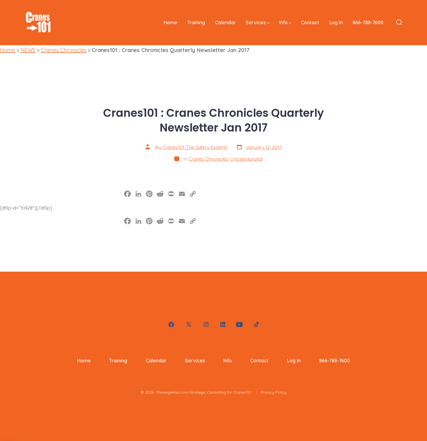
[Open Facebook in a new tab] (171, 324)
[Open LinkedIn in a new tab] (222, 324)
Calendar (225, 22)
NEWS (28, 50)
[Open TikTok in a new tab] (256, 324)
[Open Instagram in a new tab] (206, 324)
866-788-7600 (368, 22)
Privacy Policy (273, 392)
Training (196, 22)
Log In (336, 22)
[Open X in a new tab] (188, 324)
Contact (310, 22)
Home (170, 22)
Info (285, 22)
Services (257, 22)
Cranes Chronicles (64, 50)
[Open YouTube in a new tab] (239, 324)
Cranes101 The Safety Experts (195, 147)
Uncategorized (246, 159)
